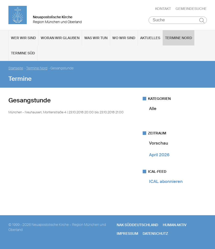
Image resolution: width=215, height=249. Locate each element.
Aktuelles (150, 38)
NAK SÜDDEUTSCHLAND (137, 225)
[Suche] (178, 20)
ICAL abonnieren (166, 182)
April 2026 (159, 155)
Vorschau (158, 143)
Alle (152, 109)
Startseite (15, 69)
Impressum (127, 234)
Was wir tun (96, 38)
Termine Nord (178, 38)
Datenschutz (155, 234)
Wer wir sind (23, 38)
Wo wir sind (123, 38)
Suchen (202, 21)
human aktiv (174, 225)
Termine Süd (23, 53)
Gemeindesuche (191, 9)
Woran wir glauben (60, 38)
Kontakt (163, 9)
